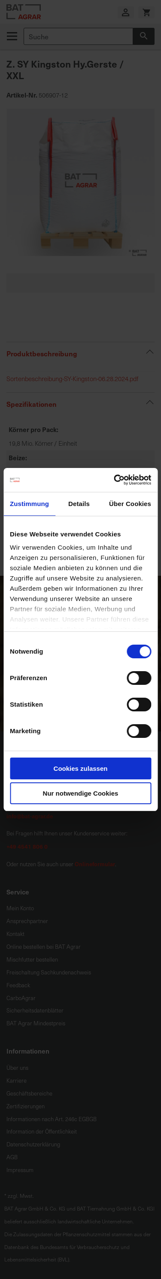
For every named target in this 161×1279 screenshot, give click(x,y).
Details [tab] (79, 503)
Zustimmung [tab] (29, 503)
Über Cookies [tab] (130, 503)
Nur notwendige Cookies (80, 793)
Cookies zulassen (81, 768)
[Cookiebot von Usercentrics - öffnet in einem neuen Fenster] (114, 480)
